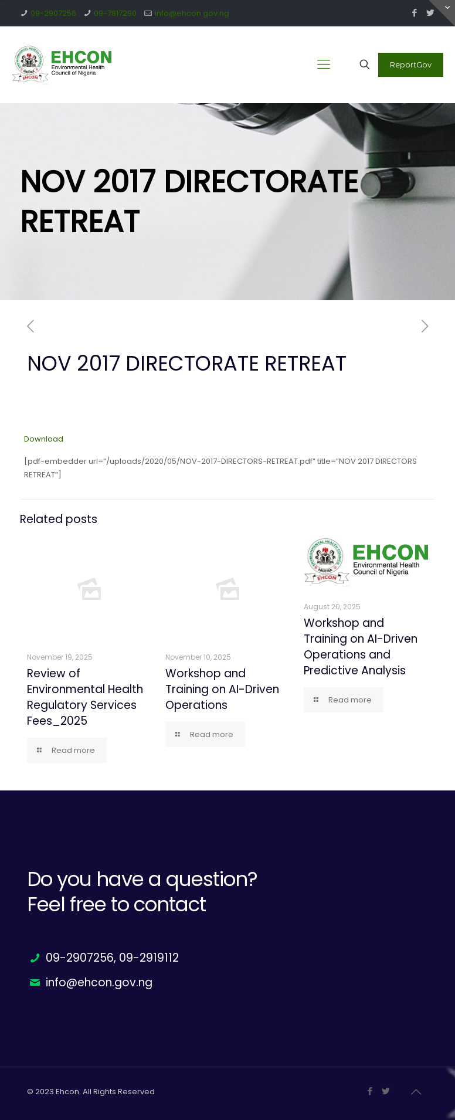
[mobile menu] (324, 64)
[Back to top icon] (415, 1092)
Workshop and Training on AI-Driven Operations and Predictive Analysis (360, 646)
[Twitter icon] (385, 1091)
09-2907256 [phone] (53, 13)
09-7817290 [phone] (115, 13)
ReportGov (411, 64)
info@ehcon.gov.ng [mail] (192, 13)
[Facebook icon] (414, 12)
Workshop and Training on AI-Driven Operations (222, 689)
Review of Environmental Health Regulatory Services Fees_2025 (85, 697)
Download (43, 438)
